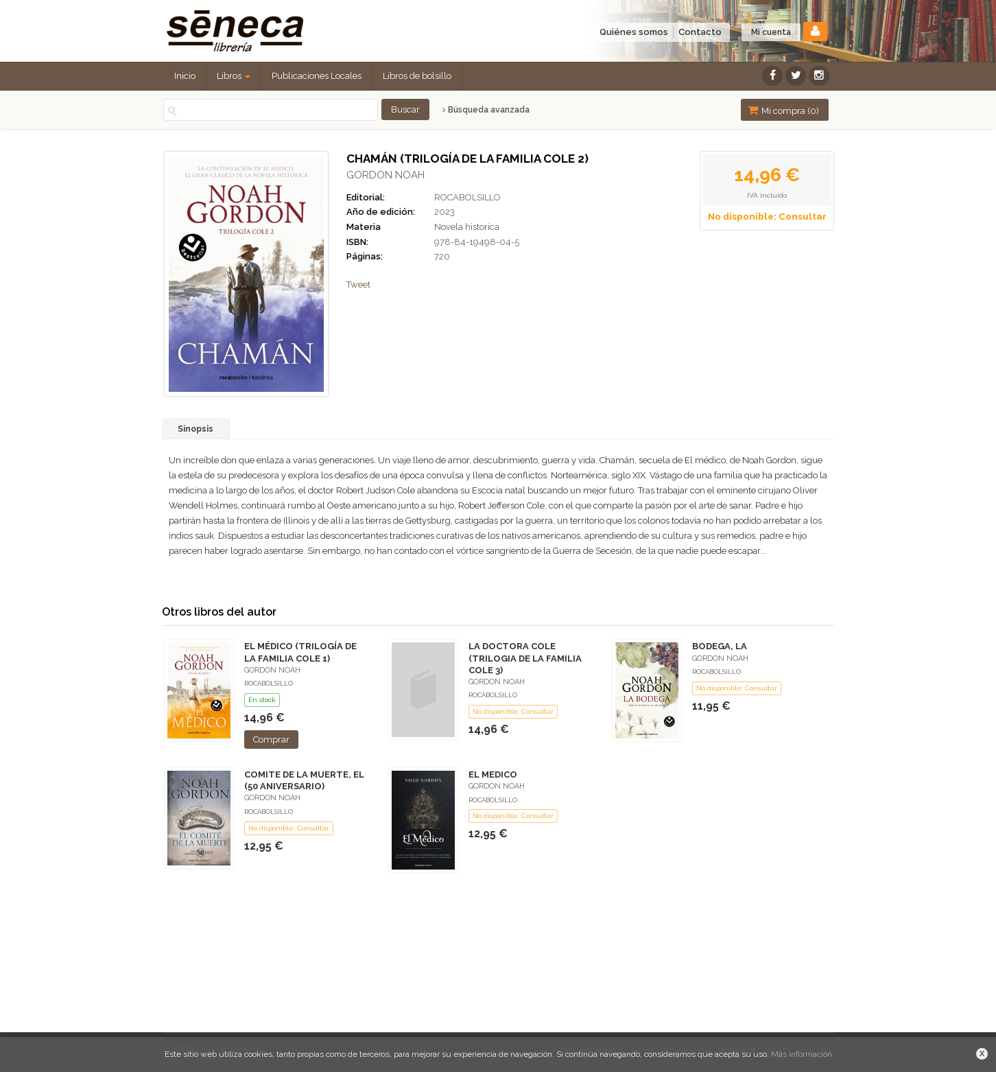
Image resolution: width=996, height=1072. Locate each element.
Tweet (358, 284)
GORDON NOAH (385, 175)
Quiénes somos (634, 32)
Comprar (271, 739)
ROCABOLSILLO (467, 197)
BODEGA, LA (719, 646)
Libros (233, 76)
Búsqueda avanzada (486, 110)
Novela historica (466, 227)
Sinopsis (195, 429)
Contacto (700, 32)
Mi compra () (783, 110)
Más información (801, 1054)
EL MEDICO (493, 774)
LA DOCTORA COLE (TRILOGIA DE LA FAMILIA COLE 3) (525, 658)
